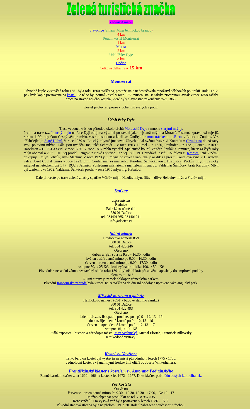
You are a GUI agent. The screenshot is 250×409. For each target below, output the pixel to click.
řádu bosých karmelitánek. (182, 375)
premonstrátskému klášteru (162, 137)
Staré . (53, 141)
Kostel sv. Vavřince (121, 353)
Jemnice (193, 153)
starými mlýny (171, 128)
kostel (71, 95)
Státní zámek (121, 233)
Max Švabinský (125, 333)
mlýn (61, 133)
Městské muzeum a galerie (121, 295)
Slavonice (97, 30)
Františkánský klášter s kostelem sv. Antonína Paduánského (121, 371)
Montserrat (121, 81)
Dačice (121, 63)
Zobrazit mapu (121, 22)
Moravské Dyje (136, 128)
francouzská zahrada (72, 283)
